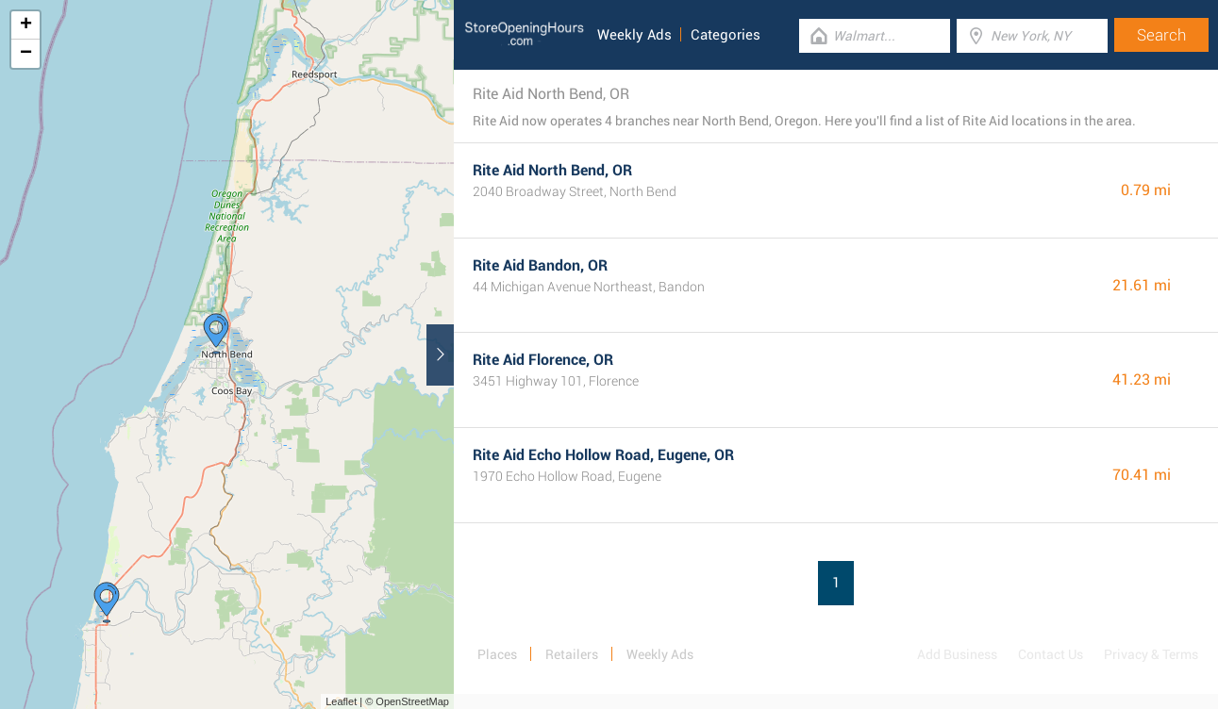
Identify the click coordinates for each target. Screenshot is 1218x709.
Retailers (571, 654)
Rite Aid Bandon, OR (540, 265)
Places (497, 654)
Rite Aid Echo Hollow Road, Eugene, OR (603, 455)
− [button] (26, 54)
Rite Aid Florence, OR (543, 360)
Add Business (957, 654)
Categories (725, 34)
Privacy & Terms (1151, 654)
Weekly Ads (634, 34)
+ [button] (26, 25)
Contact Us (1050, 654)
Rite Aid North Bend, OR (552, 170)
